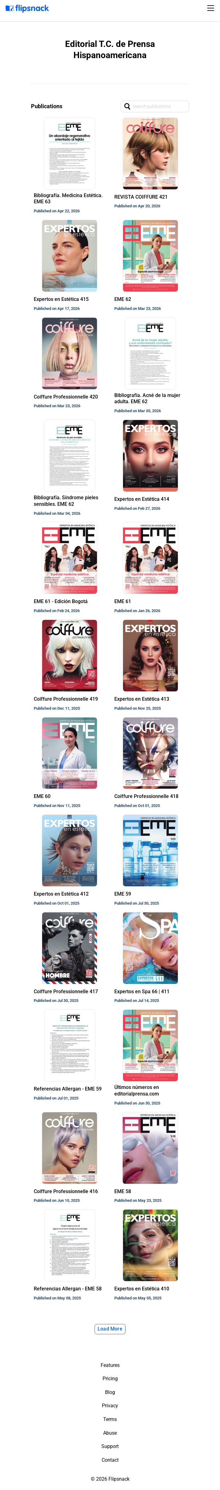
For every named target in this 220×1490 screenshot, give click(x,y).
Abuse (110, 1433)
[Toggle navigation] (211, 8)
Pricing (110, 1379)
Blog (110, 1392)
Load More (110, 1329)
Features (110, 1365)
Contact (110, 1460)
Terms (110, 1419)
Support (110, 1446)
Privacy (110, 1406)
